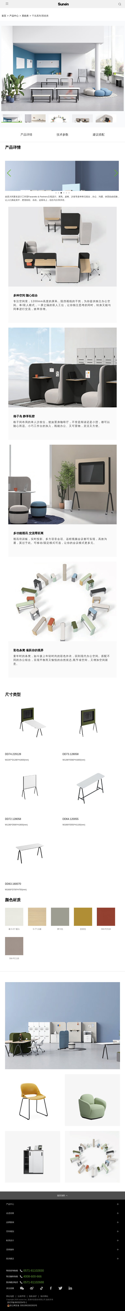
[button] (9, 173)
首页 (4, 15)
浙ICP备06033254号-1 (17, 1302)
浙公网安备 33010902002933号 (22, 1305)
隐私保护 (33, 1296)
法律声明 (21, 1296)
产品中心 (14, 15)
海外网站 (44, 1296)
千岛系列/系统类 (40, 15)
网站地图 (10, 1296)
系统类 (25, 15)
